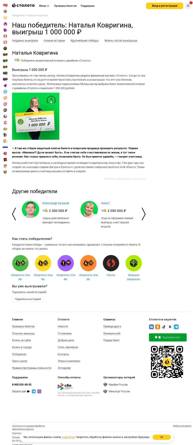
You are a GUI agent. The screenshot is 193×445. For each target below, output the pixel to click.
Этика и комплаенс (69, 361)
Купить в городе (22, 347)
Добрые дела (66, 340)
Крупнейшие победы (84, 40)
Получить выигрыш (23, 333)
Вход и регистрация (164, 5)
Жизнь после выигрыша (120, 40)
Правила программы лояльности (31, 368)
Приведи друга (112, 326)
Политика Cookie (20, 433)
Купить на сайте (21, 340)
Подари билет (111, 340)
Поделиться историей (28, 299)
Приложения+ (168, 337)
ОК (161, 437)
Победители (18, 15)
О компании (65, 333)
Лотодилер (64, 368)
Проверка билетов (23, 326)
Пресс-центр (19, 361)
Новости (63, 326)
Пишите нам (19, 391)
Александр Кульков (55, 203)
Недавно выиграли (25, 40)
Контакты (63, 354)
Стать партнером (68, 347)
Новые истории (54, 40)
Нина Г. (106, 203)
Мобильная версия (182, 426)
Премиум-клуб (111, 333)
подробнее (68, 437)
